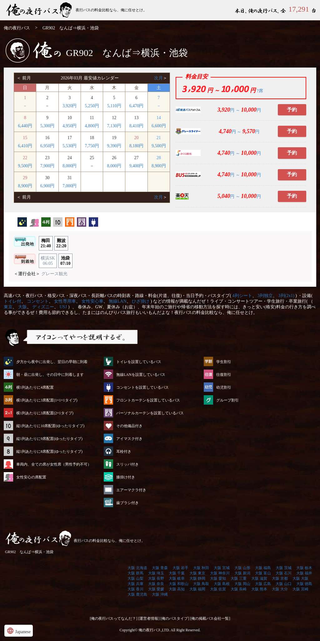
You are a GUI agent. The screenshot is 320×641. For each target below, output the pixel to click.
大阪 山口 (284, 584)
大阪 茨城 (284, 568)
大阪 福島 (263, 568)
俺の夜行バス (17, 28)
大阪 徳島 (304, 584)
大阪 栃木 (304, 568)
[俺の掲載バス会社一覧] (210, 618)
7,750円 (92, 146)
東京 (8, 307)
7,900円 (47, 166)
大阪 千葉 (177, 573)
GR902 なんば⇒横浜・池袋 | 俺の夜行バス (40, 10)
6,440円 (25, 126)
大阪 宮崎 (300, 589)
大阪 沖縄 (160, 594)
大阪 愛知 (218, 578)
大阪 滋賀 (259, 578)
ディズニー (43, 307)
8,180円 (136, 146)
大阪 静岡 (197, 578)
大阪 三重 (239, 578)
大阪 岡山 (242, 584)
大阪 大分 (280, 589)
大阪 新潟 (242, 573)
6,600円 (159, 126)
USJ (63, 307)
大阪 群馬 (135, 573)
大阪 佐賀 (218, 589)
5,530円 (69, 146)
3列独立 (265, 295)
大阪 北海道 (137, 568)
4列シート (242, 295)
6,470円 (136, 105)
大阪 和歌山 (178, 584)
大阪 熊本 (259, 589)
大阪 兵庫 (135, 584)
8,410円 (136, 126)
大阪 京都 (280, 578)
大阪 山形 (242, 568)
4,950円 (69, 126)
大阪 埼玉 (156, 573)
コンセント (38, 301)
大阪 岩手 (180, 568)
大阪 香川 (135, 589)
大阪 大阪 (300, 578)
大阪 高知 (177, 589)
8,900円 (159, 166)
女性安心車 (92, 301)
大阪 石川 (284, 573)
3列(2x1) (286, 295)
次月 (158, 78)
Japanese (19, 630)
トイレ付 (12, 301)
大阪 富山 (263, 573)
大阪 (22, 307)
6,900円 (47, 186)
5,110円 (114, 105)
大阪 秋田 (201, 568)
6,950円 (47, 146)
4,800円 (92, 126)
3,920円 (69, 105)
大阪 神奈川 (220, 573)
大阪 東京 (197, 573)
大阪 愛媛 (156, 589)
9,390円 (114, 146)
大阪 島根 (222, 584)
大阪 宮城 (222, 568)
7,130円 (114, 126)
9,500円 (159, 146)
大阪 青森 (160, 568)
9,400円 (136, 166)
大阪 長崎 (239, 589)
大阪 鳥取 (201, 584)
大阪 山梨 (135, 578)
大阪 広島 (263, 584)
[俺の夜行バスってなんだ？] (114, 618)
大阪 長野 (156, 578)
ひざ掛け (140, 301)
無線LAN (118, 301)
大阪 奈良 (156, 584)
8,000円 (69, 166)
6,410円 (25, 146)
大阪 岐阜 (177, 578)
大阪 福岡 (197, 589)
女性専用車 (65, 301)
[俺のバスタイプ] (175, 618)
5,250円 (92, 105)
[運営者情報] (149, 618)
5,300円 (47, 126)
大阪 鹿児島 (137, 594)
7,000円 (69, 186)
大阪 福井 (304, 573)
